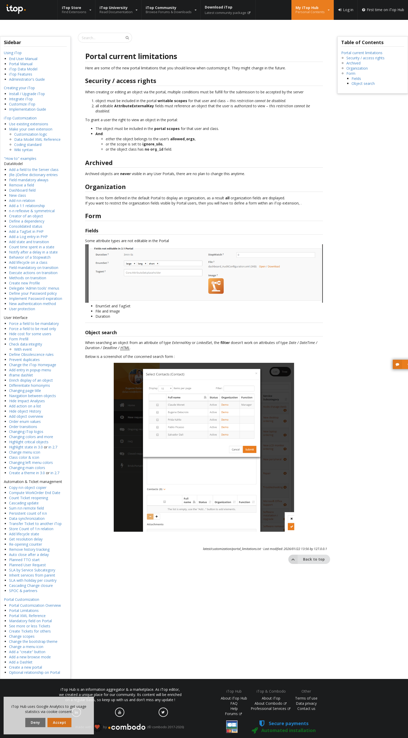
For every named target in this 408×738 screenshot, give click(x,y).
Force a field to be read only (32, 328)
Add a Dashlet (20, 662)
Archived (353, 63)
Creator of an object (26, 216)
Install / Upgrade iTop (27, 93)
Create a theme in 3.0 (27, 472)
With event (23, 349)
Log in (345, 9)
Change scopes (22, 636)
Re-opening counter (25, 544)
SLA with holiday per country (32, 580)
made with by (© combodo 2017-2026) (129, 727)
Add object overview (26, 416)
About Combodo (271, 703)
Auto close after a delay (29, 554)
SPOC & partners (23, 590)
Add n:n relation (22, 200)
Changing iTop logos (26, 431)
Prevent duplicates (24, 359)
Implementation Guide (27, 109)
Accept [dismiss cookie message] (59, 722)
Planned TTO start (24, 559)
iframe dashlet (21, 375)
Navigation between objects (32, 395)
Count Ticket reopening (28, 497)
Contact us (306, 708)
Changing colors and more (31, 436)
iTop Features (20, 74)
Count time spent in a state (31, 246)
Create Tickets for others (30, 631)
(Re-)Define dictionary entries (33, 174)
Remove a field (21, 185)
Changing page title (25, 390)
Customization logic (30, 134)
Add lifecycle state (24, 533)
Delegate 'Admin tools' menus (34, 288)
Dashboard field (22, 190)
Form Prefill (18, 339)
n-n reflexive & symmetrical (32, 210)
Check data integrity (25, 344)
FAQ (234, 703)
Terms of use (306, 698)
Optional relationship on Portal (34, 672)
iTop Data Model (23, 69)
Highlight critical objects (28, 441)
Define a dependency (26, 221)
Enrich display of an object (31, 380)
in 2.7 (52, 447)
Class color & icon (24, 457)
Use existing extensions (28, 123)
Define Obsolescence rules (31, 354)
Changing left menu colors (31, 462)
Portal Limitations (24, 610)
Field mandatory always (28, 179)
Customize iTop (22, 104)
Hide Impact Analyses (27, 400)
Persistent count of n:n (28, 513)
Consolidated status (25, 226)
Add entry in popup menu (30, 369)
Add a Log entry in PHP (28, 236)
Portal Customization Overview (35, 605)
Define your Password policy (33, 293)
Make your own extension (30, 129)
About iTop (271, 698)
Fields (356, 78)
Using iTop (13, 52)
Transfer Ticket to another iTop (35, 523)
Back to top (306, 558)
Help (234, 708)
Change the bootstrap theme (33, 641)
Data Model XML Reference (37, 139)
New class (17, 195)
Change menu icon (24, 452)
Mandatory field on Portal (30, 620)
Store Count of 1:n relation (31, 528)
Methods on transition (27, 277)
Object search (363, 83)
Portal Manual (20, 63)
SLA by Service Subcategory (32, 570)
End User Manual (23, 58)
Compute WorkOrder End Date (34, 492)
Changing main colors (27, 467)
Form (350, 73)
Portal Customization (21, 599)
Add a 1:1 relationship (27, 205)
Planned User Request (27, 564)
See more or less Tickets (29, 626)
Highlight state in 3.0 (26, 447)
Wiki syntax (23, 149)
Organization (357, 68)
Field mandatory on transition (33, 267)
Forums (233, 713)
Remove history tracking (29, 549)
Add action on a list (25, 406)
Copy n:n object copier (27, 487)
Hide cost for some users (30, 333)
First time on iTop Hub (383, 9)
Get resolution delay (26, 539)
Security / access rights (365, 57)
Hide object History (25, 411)
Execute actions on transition (33, 272)
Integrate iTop (21, 98)
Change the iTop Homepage (32, 364)
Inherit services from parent (32, 575)
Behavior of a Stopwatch (30, 257)
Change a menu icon (26, 646)
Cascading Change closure (31, 585)
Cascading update (24, 503)
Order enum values (25, 421)
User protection (22, 308)
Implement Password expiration (35, 298)
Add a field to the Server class (34, 169)
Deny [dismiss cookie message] (35, 722)
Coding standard (28, 144)
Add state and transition (29, 241)
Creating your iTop (19, 87)
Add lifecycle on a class (28, 262)
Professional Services (270, 708)
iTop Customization (20, 118)
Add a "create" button (27, 651)
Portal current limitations (361, 52)
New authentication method (32, 303)
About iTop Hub (234, 698)
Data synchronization (27, 518)
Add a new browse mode (30, 656)
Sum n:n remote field (26, 508)
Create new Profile (24, 283)
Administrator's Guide (27, 79)
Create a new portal (25, 667)
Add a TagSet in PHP (26, 231)
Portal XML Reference (27, 615)
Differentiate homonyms (29, 385)
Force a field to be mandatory (34, 323)
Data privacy (306, 703)
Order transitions (23, 426)
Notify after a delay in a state (33, 252)
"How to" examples (20, 158)
